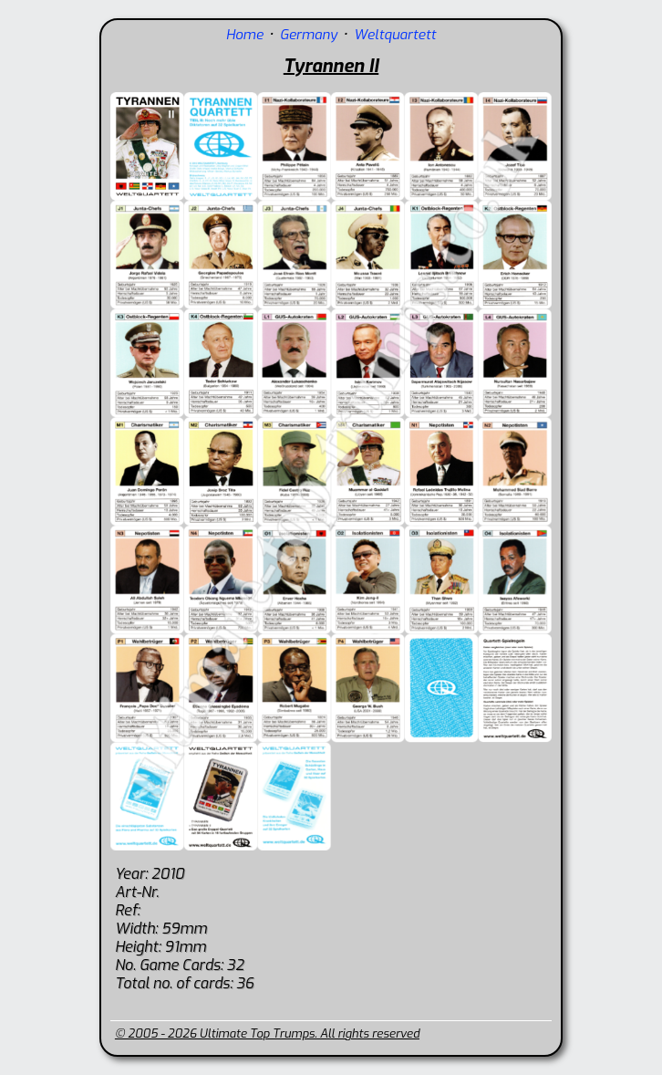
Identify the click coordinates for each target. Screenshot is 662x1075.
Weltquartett (395, 35)
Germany (308, 35)
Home (245, 35)
